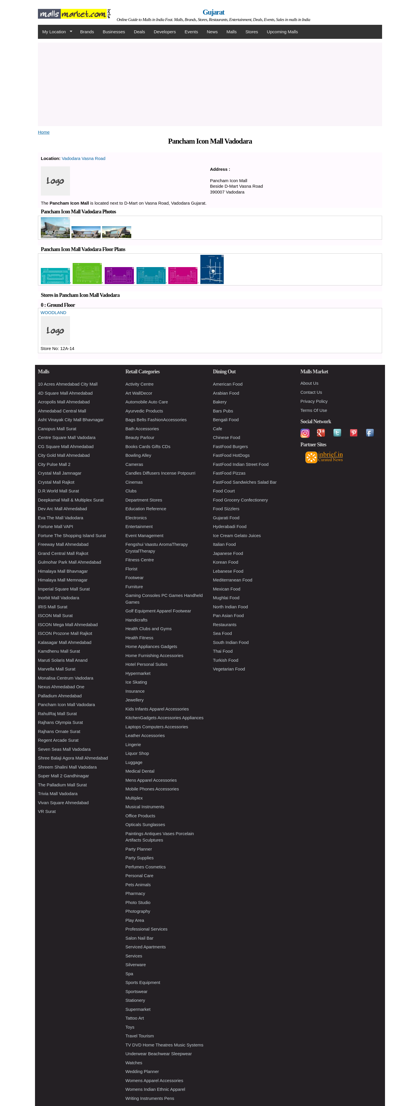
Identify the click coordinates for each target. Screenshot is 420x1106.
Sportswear (136, 991)
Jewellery (134, 699)
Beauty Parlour (139, 437)
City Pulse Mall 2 (54, 464)
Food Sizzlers (226, 508)
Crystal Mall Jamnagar (59, 473)
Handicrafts (136, 619)
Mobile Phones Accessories (152, 788)
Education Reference (145, 508)
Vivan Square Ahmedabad (63, 802)
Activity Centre (139, 384)
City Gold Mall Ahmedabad (64, 455)
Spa (129, 973)
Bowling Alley (138, 455)
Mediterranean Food (232, 579)
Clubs (130, 490)
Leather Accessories (145, 735)
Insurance (135, 691)
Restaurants (225, 624)
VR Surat (47, 811)
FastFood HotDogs (231, 455)
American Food (228, 384)
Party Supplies (139, 857)
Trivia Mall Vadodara (58, 793)
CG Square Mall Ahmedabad (66, 446)
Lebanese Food (228, 571)
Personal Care (139, 875)
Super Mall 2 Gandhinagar (63, 775)
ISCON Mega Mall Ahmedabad (68, 624)
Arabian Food (226, 393)
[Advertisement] (210, 83)
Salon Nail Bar (139, 938)
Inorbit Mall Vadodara (58, 597)
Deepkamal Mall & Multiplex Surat (71, 499)
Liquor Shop (137, 753)
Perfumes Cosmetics (145, 866)
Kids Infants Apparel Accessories (157, 708)
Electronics (136, 517)
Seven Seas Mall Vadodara (64, 749)
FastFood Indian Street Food (241, 464)
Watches (133, 1062)
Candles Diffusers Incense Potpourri (160, 473)
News (212, 31)
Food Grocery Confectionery (240, 499)
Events (191, 31)
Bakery (220, 401)
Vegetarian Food (229, 668)
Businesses (114, 31)
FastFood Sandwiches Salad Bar (244, 482)
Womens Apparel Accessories (154, 1080)
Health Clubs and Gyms (148, 628)
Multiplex (134, 797)
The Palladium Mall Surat (62, 784)
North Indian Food (230, 606)
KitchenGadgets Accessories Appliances (164, 717)
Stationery (135, 1000)
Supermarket (137, 1009)
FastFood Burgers (230, 446)
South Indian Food (231, 642)
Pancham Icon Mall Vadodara (66, 704)
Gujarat (213, 12)
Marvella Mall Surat (56, 668)
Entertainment (139, 526)
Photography (137, 911)
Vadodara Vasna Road (84, 158)
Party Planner (138, 849)
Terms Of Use (313, 410)
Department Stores (143, 499)
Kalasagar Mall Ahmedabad (64, 642)
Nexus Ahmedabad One (61, 686)
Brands (87, 31)
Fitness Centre (139, 559)
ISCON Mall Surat (55, 615)
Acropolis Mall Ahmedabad (64, 401)
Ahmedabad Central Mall (62, 410)
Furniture (134, 586)
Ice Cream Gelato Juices (237, 535)
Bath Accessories (142, 428)
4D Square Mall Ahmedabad (65, 393)
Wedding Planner (142, 1071)
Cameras (134, 464)
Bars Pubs (223, 410)
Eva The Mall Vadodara (60, 517)
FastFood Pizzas (229, 473)
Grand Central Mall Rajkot (63, 553)
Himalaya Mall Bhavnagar (63, 571)
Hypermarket (137, 673)
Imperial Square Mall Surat (64, 588)
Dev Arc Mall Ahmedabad (62, 508)
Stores (252, 31)
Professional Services (146, 928)
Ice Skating (136, 682)
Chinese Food (226, 437)
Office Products (140, 815)
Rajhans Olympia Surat (60, 722)
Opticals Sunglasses (145, 824)
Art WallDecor (138, 393)
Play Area (134, 920)
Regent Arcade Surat (58, 740)
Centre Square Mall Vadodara (66, 437)
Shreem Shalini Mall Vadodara (67, 766)
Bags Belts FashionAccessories (156, 419)
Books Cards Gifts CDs (147, 446)
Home (44, 132)
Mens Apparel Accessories (151, 780)
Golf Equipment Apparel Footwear (158, 610)
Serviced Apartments (145, 946)
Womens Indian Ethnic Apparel (155, 1089)
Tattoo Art (134, 1018)
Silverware (135, 964)
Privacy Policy (314, 401)
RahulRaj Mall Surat (57, 713)
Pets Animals (138, 884)
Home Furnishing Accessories (154, 655)
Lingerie (133, 744)
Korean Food (225, 562)
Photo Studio (137, 902)
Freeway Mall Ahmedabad (63, 544)
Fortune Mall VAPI (55, 526)
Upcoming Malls (282, 31)
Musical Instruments (144, 806)
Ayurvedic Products (144, 410)
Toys (129, 1027)
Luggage (133, 762)
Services (133, 955)
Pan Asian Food (228, 615)
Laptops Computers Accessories (156, 726)
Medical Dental (139, 771)
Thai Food (223, 651)
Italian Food (224, 544)
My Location (55, 31)
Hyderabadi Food (229, 526)
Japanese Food (228, 553)
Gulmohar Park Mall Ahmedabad (69, 562)
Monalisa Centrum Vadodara (65, 677)
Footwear (134, 577)
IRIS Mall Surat (52, 606)
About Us (309, 383)
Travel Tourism (139, 1035)
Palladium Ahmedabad (60, 695)
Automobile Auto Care (146, 401)
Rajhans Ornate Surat (59, 731)
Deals (139, 31)
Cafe (217, 428)
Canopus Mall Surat (57, 428)
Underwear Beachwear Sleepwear (158, 1053)
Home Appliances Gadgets (151, 646)
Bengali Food (226, 419)
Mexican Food (226, 588)
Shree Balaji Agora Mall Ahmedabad (73, 757)
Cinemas (134, 482)
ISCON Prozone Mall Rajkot (65, 633)
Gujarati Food (226, 517)
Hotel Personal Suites (146, 664)
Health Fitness (139, 637)
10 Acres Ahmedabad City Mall (67, 384)
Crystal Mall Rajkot (56, 482)
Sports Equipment (142, 982)
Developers (165, 31)
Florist (131, 568)
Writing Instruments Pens (149, 1098)
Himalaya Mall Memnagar (63, 579)
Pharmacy (135, 893)
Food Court (224, 490)
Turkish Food (225, 660)
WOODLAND (53, 312)
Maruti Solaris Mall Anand (63, 660)
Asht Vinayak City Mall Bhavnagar (71, 419)
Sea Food (222, 633)
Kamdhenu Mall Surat (59, 651)
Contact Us (311, 392)
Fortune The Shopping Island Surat (72, 535)
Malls (231, 31)
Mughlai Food (226, 597)
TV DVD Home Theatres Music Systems (164, 1044)
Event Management (144, 535)
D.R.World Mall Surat (58, 490)
